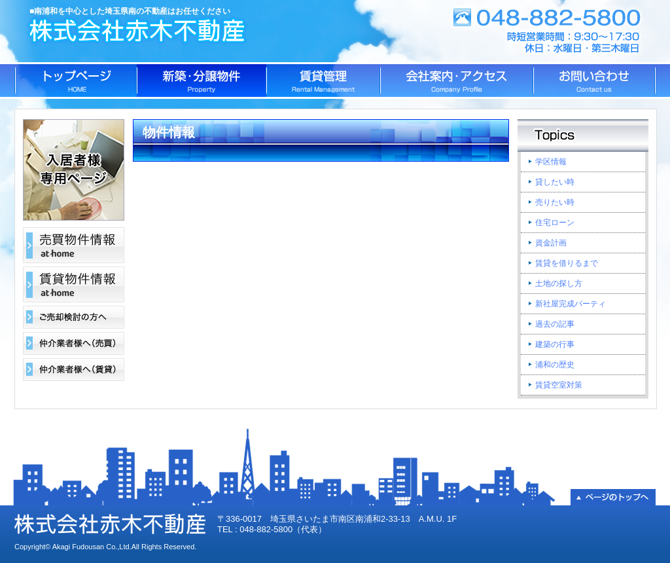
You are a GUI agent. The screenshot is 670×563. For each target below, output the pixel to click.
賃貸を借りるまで (566, 263)
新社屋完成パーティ (570, 303)
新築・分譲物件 (201, 80)
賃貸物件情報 (73, 284)
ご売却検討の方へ (73, 317)
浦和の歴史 (554, 364)
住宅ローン (554, 222)
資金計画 (551, 242)
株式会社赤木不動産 (139, 31)
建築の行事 (554, 344)
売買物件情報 (73, 245)
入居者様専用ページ (73, 170)
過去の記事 (554, 324)
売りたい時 (554, 202)
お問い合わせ (594, 80)
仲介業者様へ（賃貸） (73, 369)
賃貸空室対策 (558, 385)
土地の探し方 (558, 283)
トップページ (75, 80)
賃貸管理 (323, 80)
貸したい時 (554, 182)
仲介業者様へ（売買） (73, 343)
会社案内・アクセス (456, 80)
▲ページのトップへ (613, 497)
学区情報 (551, 161)
